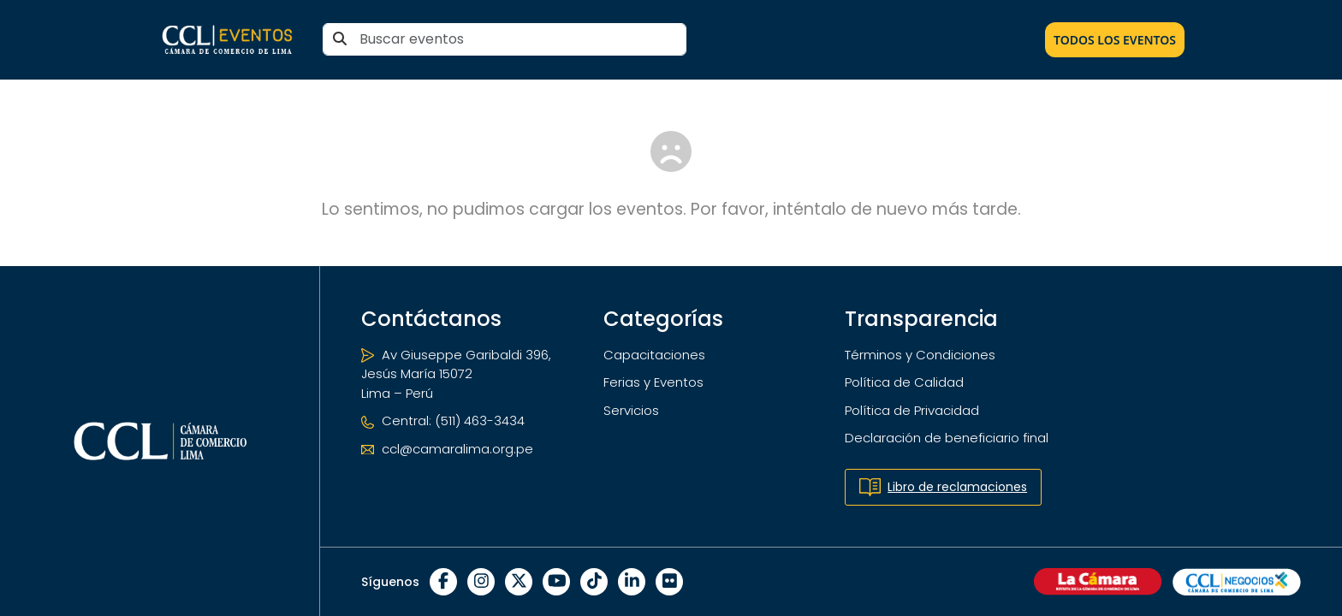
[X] (518, 581)
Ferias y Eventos (653, 382)
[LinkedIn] (631, 581)
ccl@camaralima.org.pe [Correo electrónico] (447, 449)
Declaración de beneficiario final (946, 438)
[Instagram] (481, 581)
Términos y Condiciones (920, 355)
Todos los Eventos (1115, 40)
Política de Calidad (904, 382)
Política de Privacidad (912, 410)
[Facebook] (443, 581)
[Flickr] (669, 581)
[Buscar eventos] (504, 39)
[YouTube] (556, 581)
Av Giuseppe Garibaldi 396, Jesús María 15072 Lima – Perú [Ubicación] (456, 374)
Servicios (631, 410)
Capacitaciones (654, 355)
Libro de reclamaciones (943, 487)
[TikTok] (594, 581)
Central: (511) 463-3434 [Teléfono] (443, 420)
